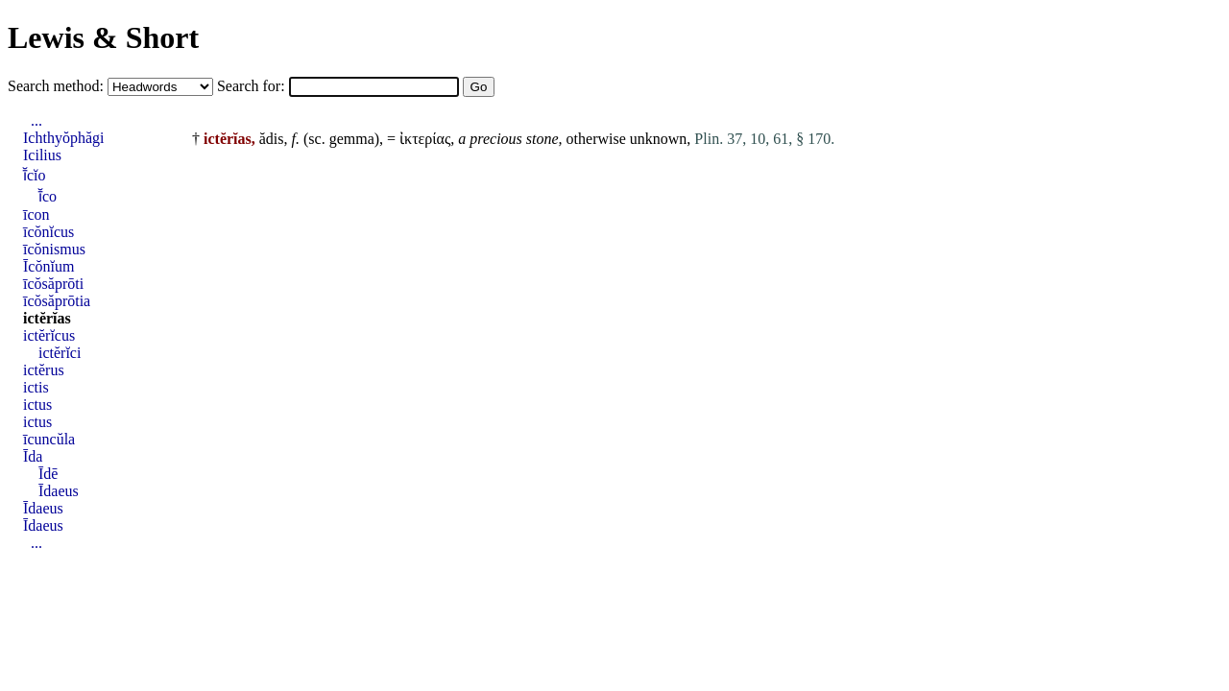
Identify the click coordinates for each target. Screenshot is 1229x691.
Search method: (58, 86)
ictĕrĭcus (49, 335)
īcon (36, 214)
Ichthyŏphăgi (63, 138)
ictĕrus (43, 370)
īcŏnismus (54, 249)
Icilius (42, 155)
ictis (36, 387)
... (36, 120)
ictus (37, 404)
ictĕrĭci (59, 353)
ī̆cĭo (34, 175)
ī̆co (47, 196)
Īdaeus (58, 491)
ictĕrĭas (47, 318)
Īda (32, 456)
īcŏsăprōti (53, 283)
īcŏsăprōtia (56, 301)
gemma (351, 139)
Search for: (253, 86)
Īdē (48, 473)
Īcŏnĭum (48, 266)
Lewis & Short (103, 37)
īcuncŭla (49, 439)
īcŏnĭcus (48, 232)
